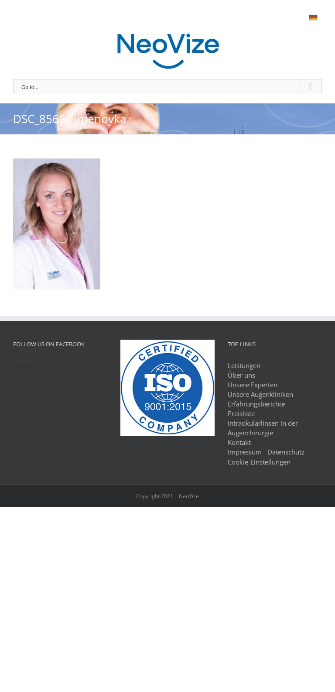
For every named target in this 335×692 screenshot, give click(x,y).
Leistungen (244, 365)
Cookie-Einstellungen (259, 462)
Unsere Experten (252, 384)
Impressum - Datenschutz (266, 452)
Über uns (241, 375)
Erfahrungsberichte (256, 403)
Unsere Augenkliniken (260, 394)
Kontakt (239, 442)
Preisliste (241, 413)
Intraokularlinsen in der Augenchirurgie (263, 428)
